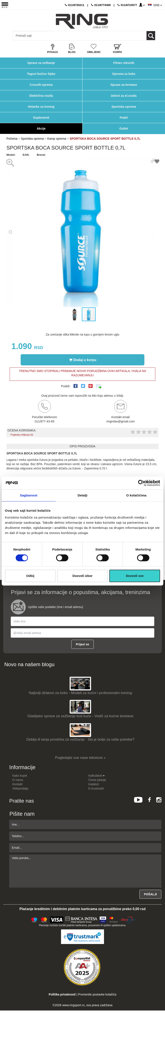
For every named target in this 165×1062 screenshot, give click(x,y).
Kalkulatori (96, 775)
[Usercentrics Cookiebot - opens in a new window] (141, 483)
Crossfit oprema (41, 84)
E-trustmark (96, 788)
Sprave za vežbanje (41, 63)
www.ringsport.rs (73, 1005)
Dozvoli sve (135, 576)
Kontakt (17, 784)
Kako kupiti (19, 775)
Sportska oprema (124, 106)
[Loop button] (151, 35)
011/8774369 (101, 5)
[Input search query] (32, 35)
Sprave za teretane (123, 84)
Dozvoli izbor (82, 576)
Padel (124, 117)
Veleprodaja (20, 788)
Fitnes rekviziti (123, 63)
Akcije (41, 128)
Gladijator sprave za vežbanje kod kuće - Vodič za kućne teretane (80, 716)
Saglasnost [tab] (28, 495)
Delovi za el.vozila (123, 95)
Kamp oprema (56, 138)
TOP (159, 1045)
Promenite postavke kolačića (97, 994)
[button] (153, 160)
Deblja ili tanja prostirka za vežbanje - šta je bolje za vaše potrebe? (80, 739)
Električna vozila (41, 95)
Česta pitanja (97, 780)
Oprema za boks (123, 74)
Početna (11, 138)
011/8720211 (74, 5)
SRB (157, 5)
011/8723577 (127, 5)
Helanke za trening (41, 106)
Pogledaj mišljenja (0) (22, 434)
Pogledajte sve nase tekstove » (80, 758)
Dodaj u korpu (82, 360)
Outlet (123, 128)
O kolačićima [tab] (136, 495)
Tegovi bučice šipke (41, 74)
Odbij (30, 576)
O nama (17, 780)
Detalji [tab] (82, 495)
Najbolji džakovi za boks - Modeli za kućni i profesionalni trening (80, 693)
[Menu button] (5, 5)
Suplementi (41, 117)
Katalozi (93, 784)
